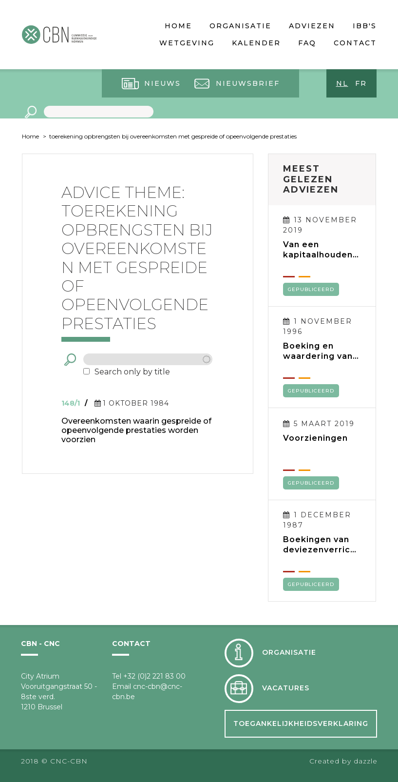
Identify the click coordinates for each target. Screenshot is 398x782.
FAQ (307, 43)
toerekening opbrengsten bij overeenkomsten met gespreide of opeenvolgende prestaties (173, 136)
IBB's (365, 25)
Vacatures (285, 688)
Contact (355, 43)
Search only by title (132, 371)
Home (178, 25)
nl (342, 83)
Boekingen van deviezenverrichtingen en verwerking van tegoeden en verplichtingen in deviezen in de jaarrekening (321, 544)
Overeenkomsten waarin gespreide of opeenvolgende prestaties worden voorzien (136, 430)
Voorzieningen (315, 438)
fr (361, 83)
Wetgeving (186, 43)
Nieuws (162, 83)
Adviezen (312, 25)
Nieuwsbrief (248, 83)
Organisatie (240, 25)
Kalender (256, 43)
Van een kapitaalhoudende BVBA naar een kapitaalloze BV (321, 249)
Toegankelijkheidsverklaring (300, 723)
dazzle (366, 761)
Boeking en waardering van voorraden (318, 351)
